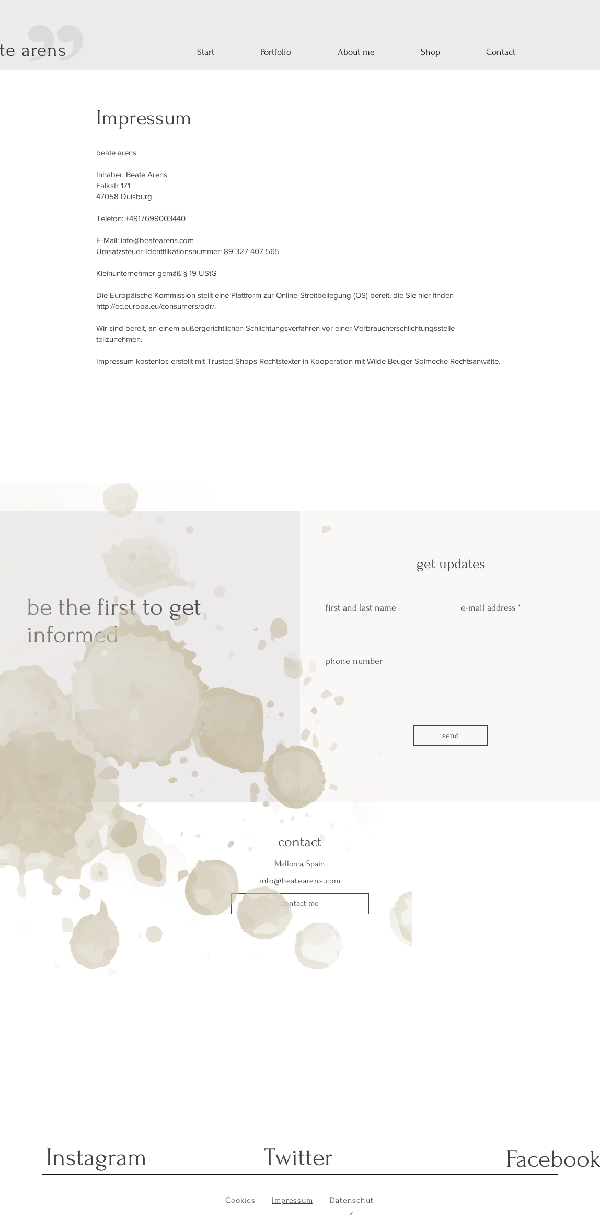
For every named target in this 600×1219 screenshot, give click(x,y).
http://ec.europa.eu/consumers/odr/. (157, 306)
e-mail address (488, 608)
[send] (450, 735)
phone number (354, 661)
